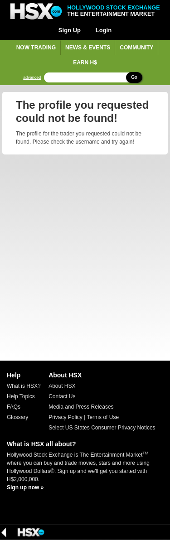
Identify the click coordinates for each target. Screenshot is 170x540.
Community (136, 47)
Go (134, 77)
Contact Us (62, 396)
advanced (32, 78)
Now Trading (36, 47)
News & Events (87, 47)
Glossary (17, 417)
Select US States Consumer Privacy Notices (102, 427)
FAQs (13, 407)
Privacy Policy (66, 417)
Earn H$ (85, 62)
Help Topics (21, 396)
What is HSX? (24, 386)
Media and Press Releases (81, 407)
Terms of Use (103, 417)
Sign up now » (25, 487)
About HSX (62, 386)
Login (104, 30)
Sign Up (69, 30)
